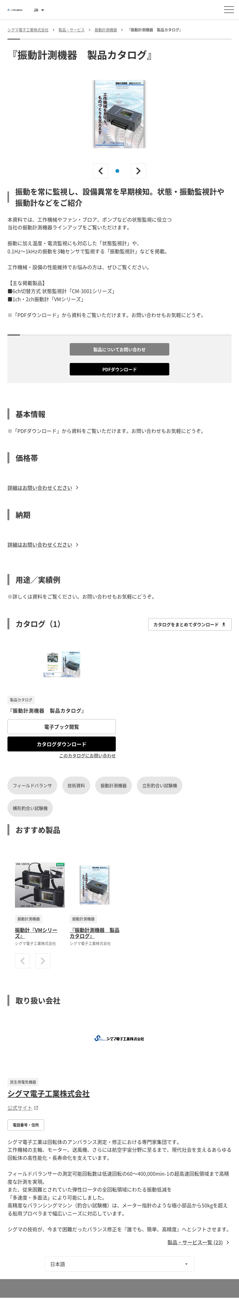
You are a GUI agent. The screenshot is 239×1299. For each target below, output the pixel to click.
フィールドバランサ (32, 785)
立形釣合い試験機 (159, 785)
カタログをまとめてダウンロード (189, 624)
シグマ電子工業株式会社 (48, 1093)
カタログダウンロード (62, 744)
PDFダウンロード (119, 369)
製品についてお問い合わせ (119, 349)
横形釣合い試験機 (30, 808)
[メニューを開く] (229, 9)
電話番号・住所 (26, 1125)
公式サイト (23, 1107)
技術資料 (76, 785)
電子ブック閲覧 (61, 726)
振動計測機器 (114, 785)
